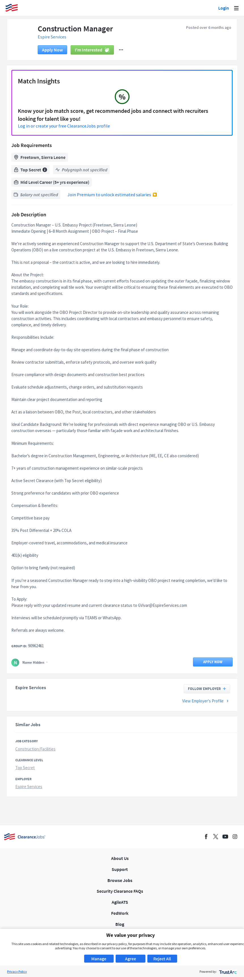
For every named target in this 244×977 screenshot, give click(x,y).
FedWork (119, 913)
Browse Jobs (119, 880)
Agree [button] (130, 958)
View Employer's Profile (206, 704)
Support (120, 869)
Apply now (52, 53)
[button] (121, 53)
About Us (120, 858)
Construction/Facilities (35, 752)
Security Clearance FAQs (120, 891)
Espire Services (55, 39)
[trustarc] (227, 971)
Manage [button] (98, 958)
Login (223, 8)
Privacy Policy (17, 971)
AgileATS (120, 902)
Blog (119, 924)
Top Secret (25, 771)
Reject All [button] (162, 958)
